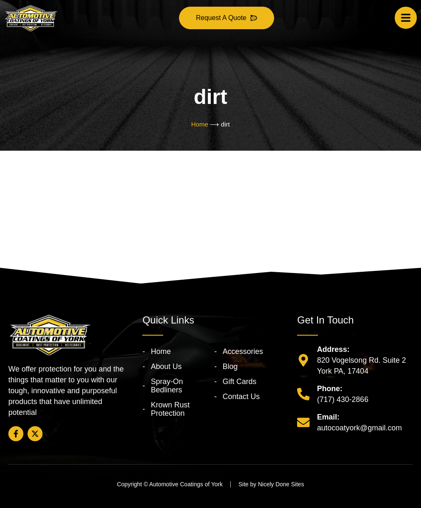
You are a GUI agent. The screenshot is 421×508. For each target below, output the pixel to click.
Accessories (242, 351)
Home (199, 124)
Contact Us (241, 396)
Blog (229, 366)
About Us (166, 366)
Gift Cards (239, 381)
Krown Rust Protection (170, 409)
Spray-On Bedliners (167, 385)
